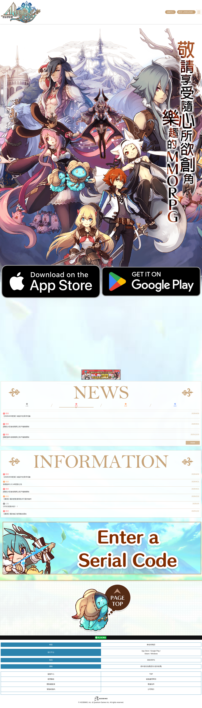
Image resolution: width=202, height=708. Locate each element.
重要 (76, 405)
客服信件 (151, 684)
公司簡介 (151, 689)
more (192, 443)
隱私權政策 (51, 684)
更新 (125, 405)
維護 (175, 405)
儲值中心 (170, 12)
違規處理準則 (151, 679)
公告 (27, 405)
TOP (151, 674)
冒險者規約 (51, 689)
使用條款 (51, 679)
